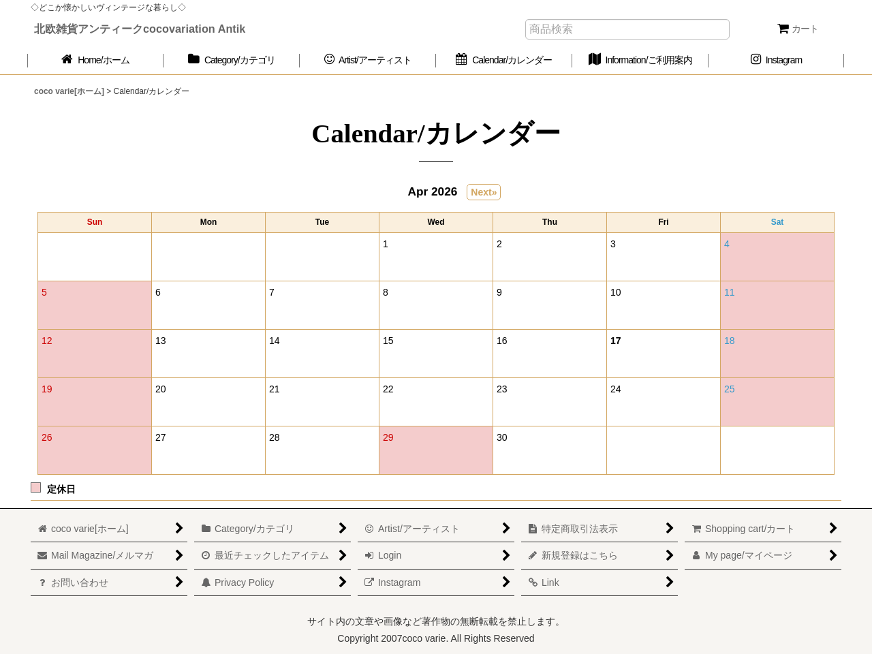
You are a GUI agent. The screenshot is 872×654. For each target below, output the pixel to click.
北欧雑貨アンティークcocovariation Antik (139, 28)
